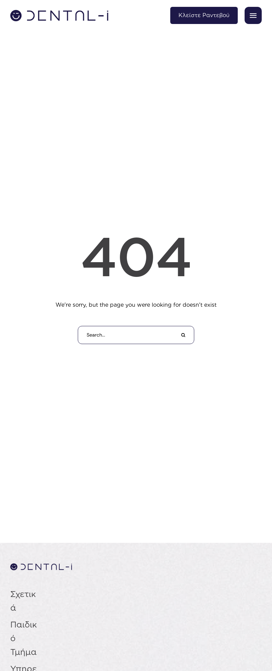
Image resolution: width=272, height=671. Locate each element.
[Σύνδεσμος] (59, 15)
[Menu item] (24, 600)
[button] (253, 15)
